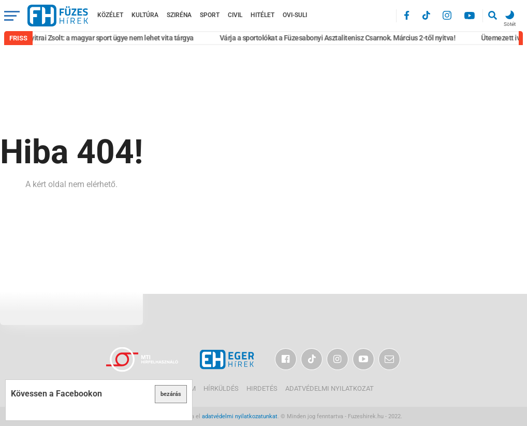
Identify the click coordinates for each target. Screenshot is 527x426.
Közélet (110, 15)
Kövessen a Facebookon (56, 394)
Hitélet (262, 15)
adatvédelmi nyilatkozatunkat (239, 416)
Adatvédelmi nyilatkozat (329, 388)
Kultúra (144, 15)
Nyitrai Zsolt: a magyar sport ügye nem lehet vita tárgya (112, 38)
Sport (209, 15)
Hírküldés (221, 388)
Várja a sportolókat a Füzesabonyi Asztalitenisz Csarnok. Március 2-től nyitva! (340, 38)
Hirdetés (261, 388)
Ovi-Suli (295, 15)
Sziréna (179, 15)
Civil (235, 15)
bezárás (170, 394)
